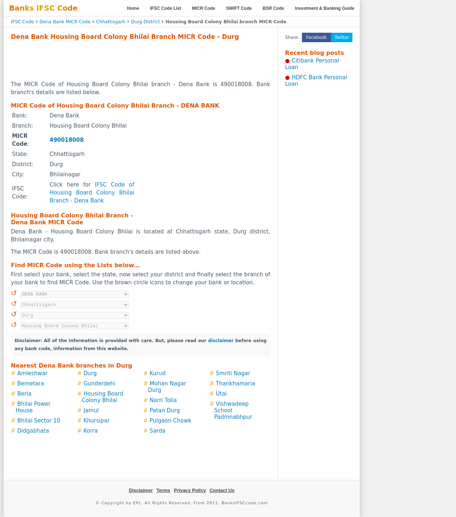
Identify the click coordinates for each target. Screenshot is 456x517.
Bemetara (30, 383)
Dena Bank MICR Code (65, 21)
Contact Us (222, 490)
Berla (24, 393)
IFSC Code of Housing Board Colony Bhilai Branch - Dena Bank (91, 192)
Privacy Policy (190, 490)
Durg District (145, 21)
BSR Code (273, 8)
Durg (90, 373)
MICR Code (203, 8)
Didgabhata (33, 431)
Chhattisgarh (110, 21)
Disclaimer (141, 490)
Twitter (342, 37)
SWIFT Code (239, 8)
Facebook (316, 37)
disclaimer (221, 340)
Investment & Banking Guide (324, 8)
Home (133, 8)
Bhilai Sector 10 (38, 420)
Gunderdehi (100, 383)
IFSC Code (22, 21)
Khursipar (97, 420)
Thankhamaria (235, 383)
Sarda (157, 431)
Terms (163, 490)
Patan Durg (165, 410)
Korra (91, 431)
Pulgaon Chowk (170, 420)
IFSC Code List (165, 8)
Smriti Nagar (233, 373)
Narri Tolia (163, 400)
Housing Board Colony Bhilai (102, 397)
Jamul (91, 410)
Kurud (158, 373)
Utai (221, 393)
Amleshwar (32, 373)
